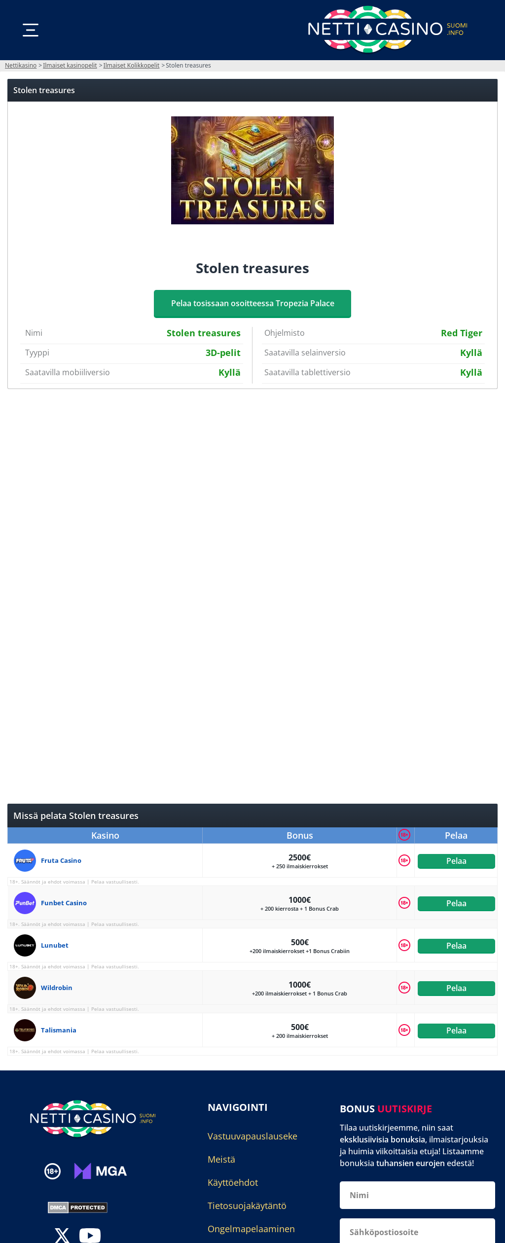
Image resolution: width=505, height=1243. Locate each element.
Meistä (221, 1159)
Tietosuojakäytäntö (247, 1205)
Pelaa (456, 860)
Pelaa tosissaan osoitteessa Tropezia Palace (252, 303)
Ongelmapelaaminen (251, 1229)
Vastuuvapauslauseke (252, 1136)
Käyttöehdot (233, 1182)
